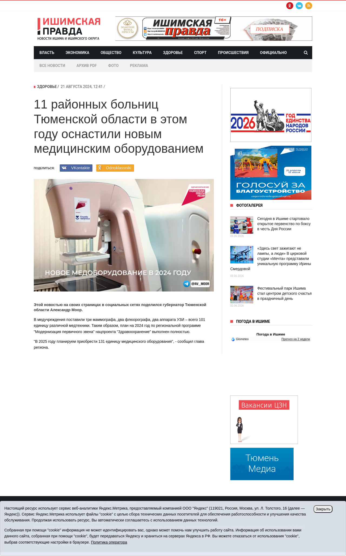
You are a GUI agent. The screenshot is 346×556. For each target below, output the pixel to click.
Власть (46, 52)
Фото (113, 65)
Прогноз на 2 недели (295, 339)
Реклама (139, 65)
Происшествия (233, 52)
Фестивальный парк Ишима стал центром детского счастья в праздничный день (284, 293)
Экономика (77, 52)
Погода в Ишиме (271, 334)
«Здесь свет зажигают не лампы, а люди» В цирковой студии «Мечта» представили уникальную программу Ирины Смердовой (270, 258)
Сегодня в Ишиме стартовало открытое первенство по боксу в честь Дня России (284, 223)
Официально (273, 52)
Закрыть (323, 509)
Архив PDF (86, 65)
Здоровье (173, 52)
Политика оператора (109, 542)
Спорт (200, 52)
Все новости (52, 65)
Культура (142, 52)
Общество (111, 52)
